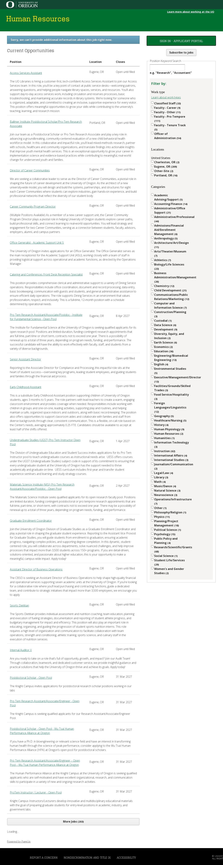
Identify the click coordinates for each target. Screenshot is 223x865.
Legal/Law (163, 473)
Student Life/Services (169, 562)
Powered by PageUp (19, 841)
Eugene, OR (165, 166)
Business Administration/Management (171, 277)
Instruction (164, 451)
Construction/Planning (170, 314)
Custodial (163, 321)
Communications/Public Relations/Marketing (171, 297)
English (161, 364)
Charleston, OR (166, 162)
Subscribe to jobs (181, 52)
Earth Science (165, 342)
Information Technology (171, 444)
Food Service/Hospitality (171, 397)
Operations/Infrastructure (171, 501)
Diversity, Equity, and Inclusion (169, 336)
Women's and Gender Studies (169, 571)
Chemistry (164, 286)
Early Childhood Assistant (25, 387)
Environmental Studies (170, 371)
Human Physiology (169, 429)
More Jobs (73, 821)
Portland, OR (166, 175)
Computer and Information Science (170, 305)
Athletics (162, 260)
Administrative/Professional (171, 219)
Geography (164, 416)
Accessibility (126, 857)
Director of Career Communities (30, 170)
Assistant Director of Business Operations (36, 569)
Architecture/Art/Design (171, 245)
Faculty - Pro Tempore (169, 119)
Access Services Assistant (26, 73)
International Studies (171, 460)
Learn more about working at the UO (190, 11)
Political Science (167, 530)
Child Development (170, 290)
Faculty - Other (167, 112)
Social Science (166, 556)
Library (161, 477)
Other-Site (163, 171)
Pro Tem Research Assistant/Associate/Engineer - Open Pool (44, 703)
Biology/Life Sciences (169, 266)
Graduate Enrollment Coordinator (31, 521)
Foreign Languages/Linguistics (170, 407)
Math (160, 482)
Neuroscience (165, 495)
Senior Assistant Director (25, 359)
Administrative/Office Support (169, 210)
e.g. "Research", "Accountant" (171, 73)
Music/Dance (165, 486)
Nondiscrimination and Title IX (87, 857)
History (161, 425)
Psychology (164, 534)
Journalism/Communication (171, 466)
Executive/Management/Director (171, 379)
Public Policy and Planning (166, 541)
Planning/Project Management (166, 523)
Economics (163, 347)
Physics (162, 517)
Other (160, 508)
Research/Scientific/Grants (171, 549)
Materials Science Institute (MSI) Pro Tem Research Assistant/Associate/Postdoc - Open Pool (42, 487)
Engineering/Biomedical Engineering (171, 358)
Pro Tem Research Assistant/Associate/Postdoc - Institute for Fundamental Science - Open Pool (46, 317)
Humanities (164, 438)
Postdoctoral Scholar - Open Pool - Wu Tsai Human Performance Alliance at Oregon (42, 731)
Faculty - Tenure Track (170, 127)
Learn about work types (166, 97)
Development (165, 329)
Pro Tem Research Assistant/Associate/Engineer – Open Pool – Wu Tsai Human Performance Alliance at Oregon (45, 763)
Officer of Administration (167, 136)
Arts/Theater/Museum (170, 253)
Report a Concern (44, 857)
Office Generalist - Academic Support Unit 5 (37, 243)
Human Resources (168, 434)
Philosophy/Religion (170, 512)
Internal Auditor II (21, 650)
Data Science (165, 325)
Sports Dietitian (19, 605)
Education (163, 351)
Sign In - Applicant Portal (181, 41)
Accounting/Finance (171, 204)
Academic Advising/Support (168, 197)
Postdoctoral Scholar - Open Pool (31, 678)
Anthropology (166, 238)
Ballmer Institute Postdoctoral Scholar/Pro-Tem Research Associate (46, 124)
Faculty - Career (167, 108)
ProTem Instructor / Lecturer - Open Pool (36, 792)
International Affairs (170, 455)
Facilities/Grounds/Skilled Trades (171, 388)
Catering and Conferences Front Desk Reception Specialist (46, 274)
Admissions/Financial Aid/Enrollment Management (169, 230)
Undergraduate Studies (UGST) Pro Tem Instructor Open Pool (45, 442)
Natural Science (167, 490)
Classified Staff (167, 103)
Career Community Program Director (33, 206)
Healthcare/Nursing (170, 420)
